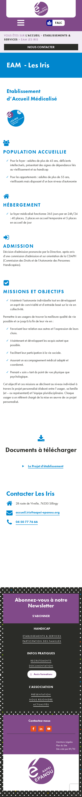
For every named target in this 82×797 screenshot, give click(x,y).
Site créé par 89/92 (65, 748)
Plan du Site (61, 745)
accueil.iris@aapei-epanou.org (38, 512)
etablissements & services (42, 636)
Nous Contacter (41, 47)
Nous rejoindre (41, 699)
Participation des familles (42, 641)
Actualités (41, 704)
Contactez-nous (39, 721)
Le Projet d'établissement (45, 466)
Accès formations (41, 674)
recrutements (41, 660)
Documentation (41, 665)
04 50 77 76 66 (27, 522)
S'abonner (41, 616)
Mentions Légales (64, 741)
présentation (41, 694)
